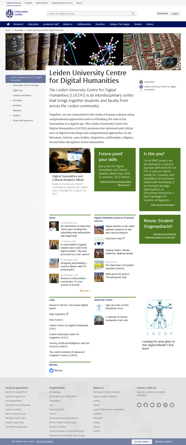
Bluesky (55, 371)
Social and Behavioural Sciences (63, 418)
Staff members (42, 3)
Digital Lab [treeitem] (18, 90)
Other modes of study (15, 413)
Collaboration (84, 24)
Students (28, 3)
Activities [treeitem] (15, 105)
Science (52, 413)
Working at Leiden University (106, 392)
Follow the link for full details (162, 205)
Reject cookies (165, 441)
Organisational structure (62, 3)
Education (33, 24)
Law (51, 405)
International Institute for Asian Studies (67, 435)
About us (67, 24)
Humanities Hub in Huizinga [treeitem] (23, 85)
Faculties (100, 24)
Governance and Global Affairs (63, 396)
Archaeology (55, 392)
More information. (45, 441)
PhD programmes (13, 400)
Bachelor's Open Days (15, 418)
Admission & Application (16, 426)
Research (18, 24)
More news (84, 290)
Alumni (138, 24)
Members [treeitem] (17, 110)
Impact (96, 405)
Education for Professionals (17, 405)
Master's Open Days (14, 422)
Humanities (18, 30)
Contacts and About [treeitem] (22, 95)
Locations (97, 413)
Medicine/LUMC (56, 409)
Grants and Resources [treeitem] (21, 120)
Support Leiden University (105, 396)
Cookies (96, 422)
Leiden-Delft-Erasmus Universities (108, 409)
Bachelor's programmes (16, 392)
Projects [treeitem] (14, 115)
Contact (96, 431)
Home (7, 30)
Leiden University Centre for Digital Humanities (160, 88)
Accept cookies (142, 441)
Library (79, 3)
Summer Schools (13, 409)
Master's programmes (15, 396)
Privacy (96, 426)
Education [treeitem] (15, 100)
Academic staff (50, 24)
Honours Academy (57, 426)
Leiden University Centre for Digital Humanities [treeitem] (24, 79)
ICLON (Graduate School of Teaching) (66, 431)
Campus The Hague (120, 24)
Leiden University (14, 3)
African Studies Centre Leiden (62, 422)
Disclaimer (97, 418)
